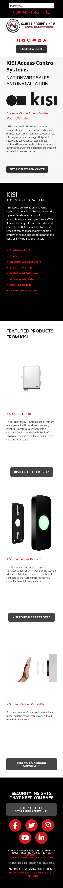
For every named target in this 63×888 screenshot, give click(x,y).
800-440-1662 (26, 12)
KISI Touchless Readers (31, 617)
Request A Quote (31, 49)
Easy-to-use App (21, 267)
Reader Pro (17, 256)
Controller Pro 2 (20, 250)
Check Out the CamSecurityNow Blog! (31, 809)
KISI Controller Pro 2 (31, 472)
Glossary (31, 876)
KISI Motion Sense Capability (31, 764)
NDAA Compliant (20, 284)
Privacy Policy (18, 872)
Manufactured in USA (23, 290)
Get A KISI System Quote (27, 169)
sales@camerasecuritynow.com (31, 857)
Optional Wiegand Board (25, 261)
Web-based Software (24, 273)
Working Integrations (24, 279)
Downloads (42, 872)
